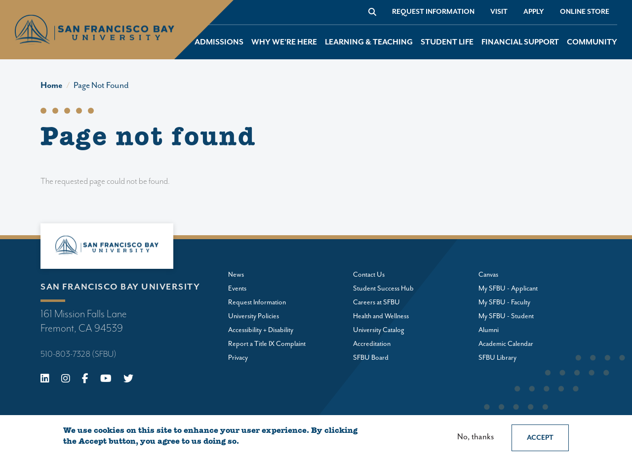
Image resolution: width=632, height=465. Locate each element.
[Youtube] (106, 379)
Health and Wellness (381, 316)
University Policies (253, 316)
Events (237, 289)
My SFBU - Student (506, 316)
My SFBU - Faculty (504, 302)
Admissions (219, 42)
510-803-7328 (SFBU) (78, 354)
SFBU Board (371, 358)
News (236, 275)
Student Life (447, 42)
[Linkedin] (44, 379)
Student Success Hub (383, 289)
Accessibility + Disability (260, 330)
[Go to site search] (372, 12)
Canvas (488, 275)
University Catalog (378, 330)
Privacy (238, 358)
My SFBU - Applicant (508, 289)
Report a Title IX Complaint (267, 344)
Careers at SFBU (376, 302)
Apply (533, 12)
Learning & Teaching (369, 42)
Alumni (488, 330)
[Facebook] (85, 379)
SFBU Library (497, 358)
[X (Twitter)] (128, 379)
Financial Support (520, 42)
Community (592, 42)
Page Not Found (101, 85)
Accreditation (372, 344)
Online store (584, 12)
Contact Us (369, 275)
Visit (499, 12)
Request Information (433, 12)
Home (51, 85)
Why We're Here (284, 42)
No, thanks (475, 437)
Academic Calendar (505, 344)
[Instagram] (65, 379)
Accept (540, 438)
